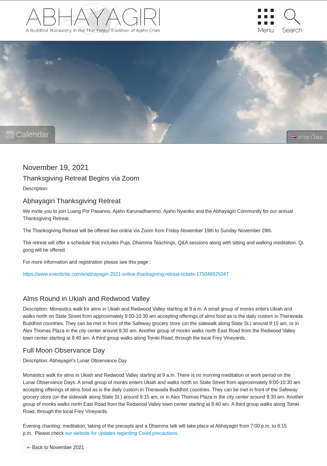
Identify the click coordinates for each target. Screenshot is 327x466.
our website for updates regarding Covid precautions (121, 433)
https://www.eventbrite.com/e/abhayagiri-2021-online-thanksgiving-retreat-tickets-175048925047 (126, 274)
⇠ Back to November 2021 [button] (55, 447)
